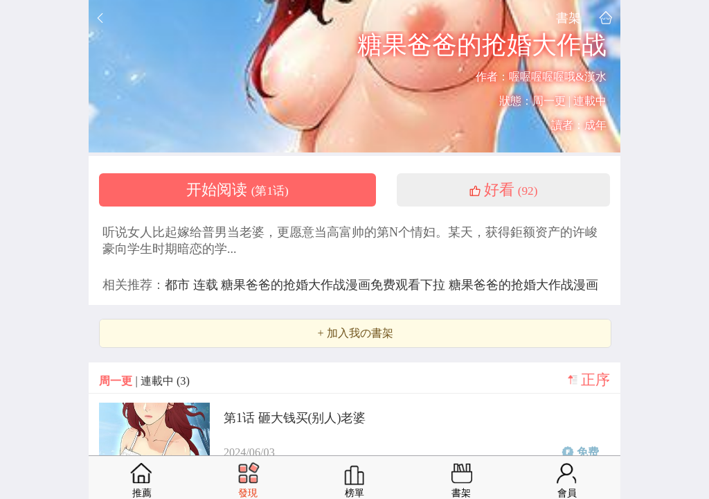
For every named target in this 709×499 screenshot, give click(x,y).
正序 (595, 380)
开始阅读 (237, 190)
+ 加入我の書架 (355, 333)
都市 (179, 285)
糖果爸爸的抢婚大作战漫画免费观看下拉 (335, 285)
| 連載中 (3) (144, 380)
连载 (207, 285)
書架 (568, 17)
